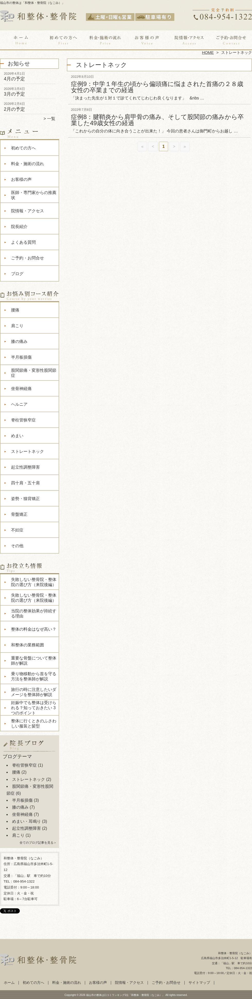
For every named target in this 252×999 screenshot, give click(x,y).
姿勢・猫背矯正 (25, 498)
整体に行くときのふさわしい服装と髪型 (33, 723)
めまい (17, 436)
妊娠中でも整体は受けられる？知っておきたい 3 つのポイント (33, 707)
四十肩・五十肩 (25, 483)
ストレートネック (27, 451)
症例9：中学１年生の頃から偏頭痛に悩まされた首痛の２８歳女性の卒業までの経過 (157, 87)
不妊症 (17, 530)
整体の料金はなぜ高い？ (33, 629)
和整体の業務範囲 (27, 645)
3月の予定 (14, 94)
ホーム (21, 40)
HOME (208, 52)
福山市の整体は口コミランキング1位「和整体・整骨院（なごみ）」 (125, 995)
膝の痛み (19, 341)
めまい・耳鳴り (26, 821)
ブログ (17, 274)
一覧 (51, 118)
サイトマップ (199, 983)
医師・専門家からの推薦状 (33, 195)
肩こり (17, 326)
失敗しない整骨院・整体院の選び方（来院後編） (33, 582)
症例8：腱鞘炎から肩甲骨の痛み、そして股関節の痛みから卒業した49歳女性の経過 (157, 119)
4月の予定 (14, 78)
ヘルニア (19, 404)
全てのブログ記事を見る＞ (38, 842)
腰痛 (15, 310)
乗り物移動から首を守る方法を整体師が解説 (33, 676)
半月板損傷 (21, 357)
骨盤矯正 (19, 514)
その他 (17, 546)
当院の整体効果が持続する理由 (33, 613)
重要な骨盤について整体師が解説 (33, 660)
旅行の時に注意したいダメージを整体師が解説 (33, 692)
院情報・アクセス (189, 40)
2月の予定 (14, 109)
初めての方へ (63, 40)
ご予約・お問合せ (231, 40)
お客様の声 (147, 40)
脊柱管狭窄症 (23, 420)
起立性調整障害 (25, 467)
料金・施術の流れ (105, 40)
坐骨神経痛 (21, 388)
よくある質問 (23, 242)
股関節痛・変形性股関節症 (33, 373)
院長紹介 (19, 226)
